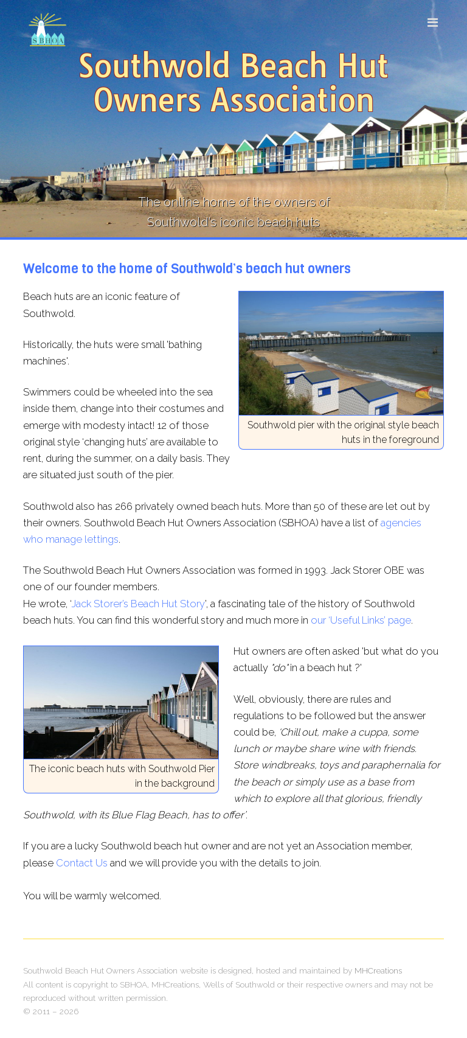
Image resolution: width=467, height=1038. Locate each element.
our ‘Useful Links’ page (361, 620)
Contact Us (82, 863)
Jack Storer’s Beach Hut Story (138, 603)
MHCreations (378, 970)
